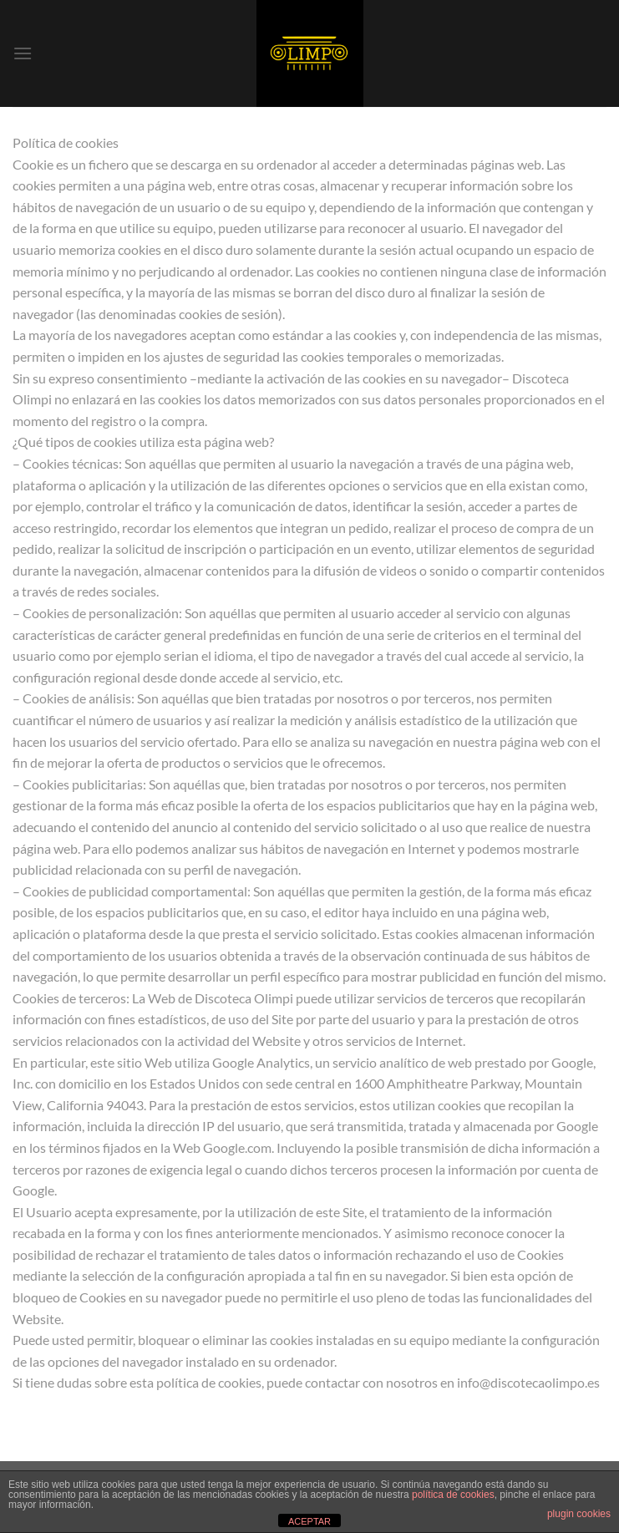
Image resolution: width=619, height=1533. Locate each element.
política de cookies (453, 1494)
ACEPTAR (309, 1521)
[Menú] (23, 53)
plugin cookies (579, 1514)
